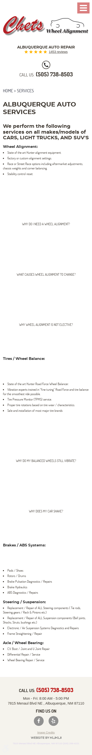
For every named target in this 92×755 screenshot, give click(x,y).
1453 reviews (58, 52)
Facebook (39, 721)
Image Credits (46, 732)
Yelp (53, 721)
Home (8, 91)
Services (25, 91)
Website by (46, 738)
